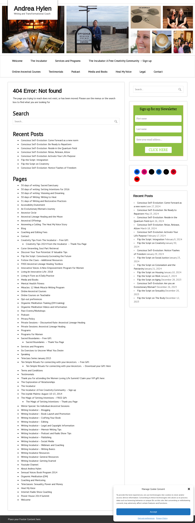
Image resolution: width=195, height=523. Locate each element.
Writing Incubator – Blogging (35, 409)
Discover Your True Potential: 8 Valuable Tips (44, 252)
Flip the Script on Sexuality (151, 290)
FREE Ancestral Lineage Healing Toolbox (42, 263)
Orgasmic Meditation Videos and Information (44, 306)
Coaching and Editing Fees (34, 232)
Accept (153, 511)
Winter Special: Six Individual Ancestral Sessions (45, 405)
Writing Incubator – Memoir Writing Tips (41, 429)
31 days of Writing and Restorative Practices (43, 201)
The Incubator (38, 61)
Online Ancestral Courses (26, 71)
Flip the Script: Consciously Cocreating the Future (46, 256)
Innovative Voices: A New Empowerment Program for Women (52, 267)
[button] (188, 488)
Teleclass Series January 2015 (36, 358)
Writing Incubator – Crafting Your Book (41, 417)
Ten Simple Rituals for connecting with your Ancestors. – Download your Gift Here (68, 365)
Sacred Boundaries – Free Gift (36, 338)
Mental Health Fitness (32, 283)
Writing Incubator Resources (35, 452)
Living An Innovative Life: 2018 (37, 271)
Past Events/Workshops (33, 310)
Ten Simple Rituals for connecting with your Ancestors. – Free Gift (55, 362)
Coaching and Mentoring (33, 480)
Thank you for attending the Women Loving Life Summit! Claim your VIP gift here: (63, 378)
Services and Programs (67, 61)
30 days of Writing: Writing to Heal (38, 197)
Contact (158, 71)
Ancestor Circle (28, 212)
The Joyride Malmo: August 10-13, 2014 (41, 393)
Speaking (25, 354)
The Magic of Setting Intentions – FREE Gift (44, 397)
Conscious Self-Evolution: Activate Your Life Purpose (48, 155)
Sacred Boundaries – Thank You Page (45, 342)
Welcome (17, 61)
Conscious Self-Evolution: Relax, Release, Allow (45, 152)
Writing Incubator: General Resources (40, 456)
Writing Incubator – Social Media (37, 441)
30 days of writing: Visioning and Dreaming (42, 193)
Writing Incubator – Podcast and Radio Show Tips (46, 433)
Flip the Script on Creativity (35, 163)
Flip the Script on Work (148, 275)
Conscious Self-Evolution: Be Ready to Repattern (46, 144)
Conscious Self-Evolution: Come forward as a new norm (49, 140)
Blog (23, 228)
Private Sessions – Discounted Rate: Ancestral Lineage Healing (53, 322)
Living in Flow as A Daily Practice (37, 275)
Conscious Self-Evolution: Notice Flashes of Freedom (48, 167)
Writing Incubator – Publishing (36, 437)
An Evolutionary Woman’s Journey (38, 208)
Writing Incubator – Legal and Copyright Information (47, 425)
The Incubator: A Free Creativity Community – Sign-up (120, 61)
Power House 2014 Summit (35, 495)
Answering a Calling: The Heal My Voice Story (44, 224)
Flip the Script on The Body (151, 297)
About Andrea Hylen (31, 468)
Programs (26, 330)
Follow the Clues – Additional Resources (42, 260)
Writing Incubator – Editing (34, 421)
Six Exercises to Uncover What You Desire (42, 350)
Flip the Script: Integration (34, 159)
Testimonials (56, 71)
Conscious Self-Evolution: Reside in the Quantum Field (49, 148)
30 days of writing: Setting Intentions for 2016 (45, 189)
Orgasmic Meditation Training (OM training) (42, 302)
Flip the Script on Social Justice (153, 257)
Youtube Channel (29, 464)
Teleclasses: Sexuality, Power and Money (42, 484)
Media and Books (97, 71)
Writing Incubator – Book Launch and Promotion (45, 413)
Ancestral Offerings (31, 220)
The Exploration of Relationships (38, 382)
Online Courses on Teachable (35, 295)
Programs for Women (32, 334)
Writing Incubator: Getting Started (38, 460)
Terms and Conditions (32, 370)
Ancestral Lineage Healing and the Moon (42, 216)
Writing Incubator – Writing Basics (38, 449)
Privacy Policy (162, 518)
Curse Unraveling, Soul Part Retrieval (40, 248)
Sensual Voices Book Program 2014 (39, 472)
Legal (142, 71)
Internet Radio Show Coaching (36, 491)
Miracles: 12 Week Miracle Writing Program (42, 287)
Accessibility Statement (33, 204)
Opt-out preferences (146, 518)
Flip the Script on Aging (149, 279)
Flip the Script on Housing (150, 272)
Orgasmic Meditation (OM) (34, 476)
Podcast (75, 71)
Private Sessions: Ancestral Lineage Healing (43, 326)
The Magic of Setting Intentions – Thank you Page (52, 401)
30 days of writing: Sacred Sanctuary (39, 185)
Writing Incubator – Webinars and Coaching (42, 445)
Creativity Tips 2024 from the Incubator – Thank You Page (56, 243)
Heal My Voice (123, 71)
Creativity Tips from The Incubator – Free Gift (44, 240)
